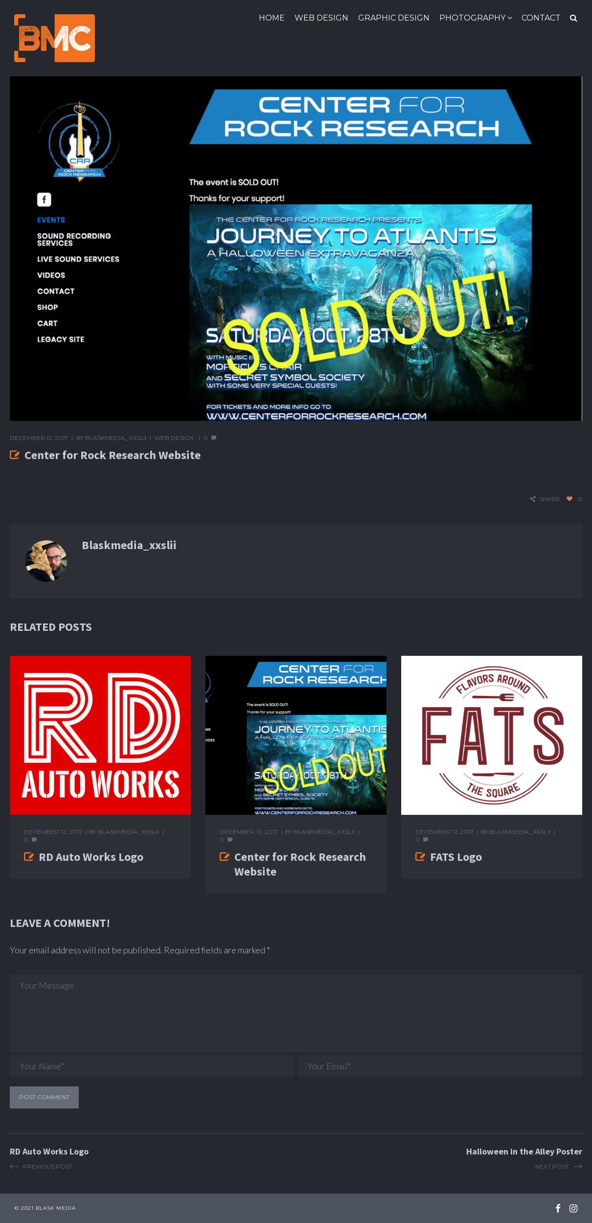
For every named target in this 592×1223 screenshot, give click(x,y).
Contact (541, 18)
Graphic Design (394, 18)
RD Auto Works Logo (91, 856)
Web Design (321, 18)
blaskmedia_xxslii (115, 437)
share (550, 499)
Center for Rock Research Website (300, 864)
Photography (472, 18)
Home (272, 18)
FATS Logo (456, 856)
